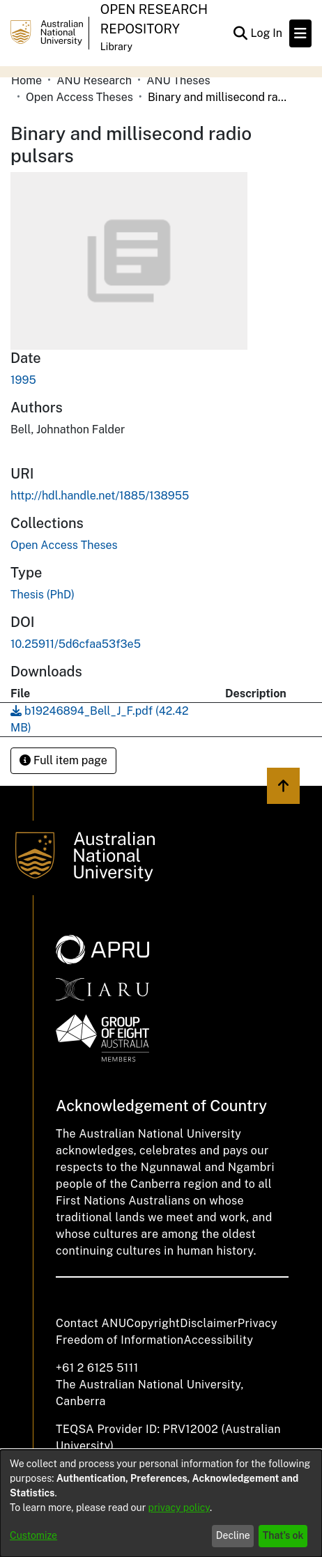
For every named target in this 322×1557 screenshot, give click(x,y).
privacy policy (179, 1507)
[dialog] (161, 1503)
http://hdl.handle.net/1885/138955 (99, 495)
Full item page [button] (63, 760)
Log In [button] (267, 33)
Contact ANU (91, 1323)
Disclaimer (209, 1323)
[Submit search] (240, 33)
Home (26, 80)
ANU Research (94, 80)
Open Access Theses (79, 97)
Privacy (257, 1323)
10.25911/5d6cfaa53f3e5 (75, 644)
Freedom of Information (119, 1340)
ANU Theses (178, 80)
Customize (33, 1535)
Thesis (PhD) (42, 594)
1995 (23, 380)
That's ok (283, 1535)
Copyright (153, 1323)
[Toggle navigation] (300, 33)
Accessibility (218, 1340)
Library (116, 46)
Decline (233, 1535)
